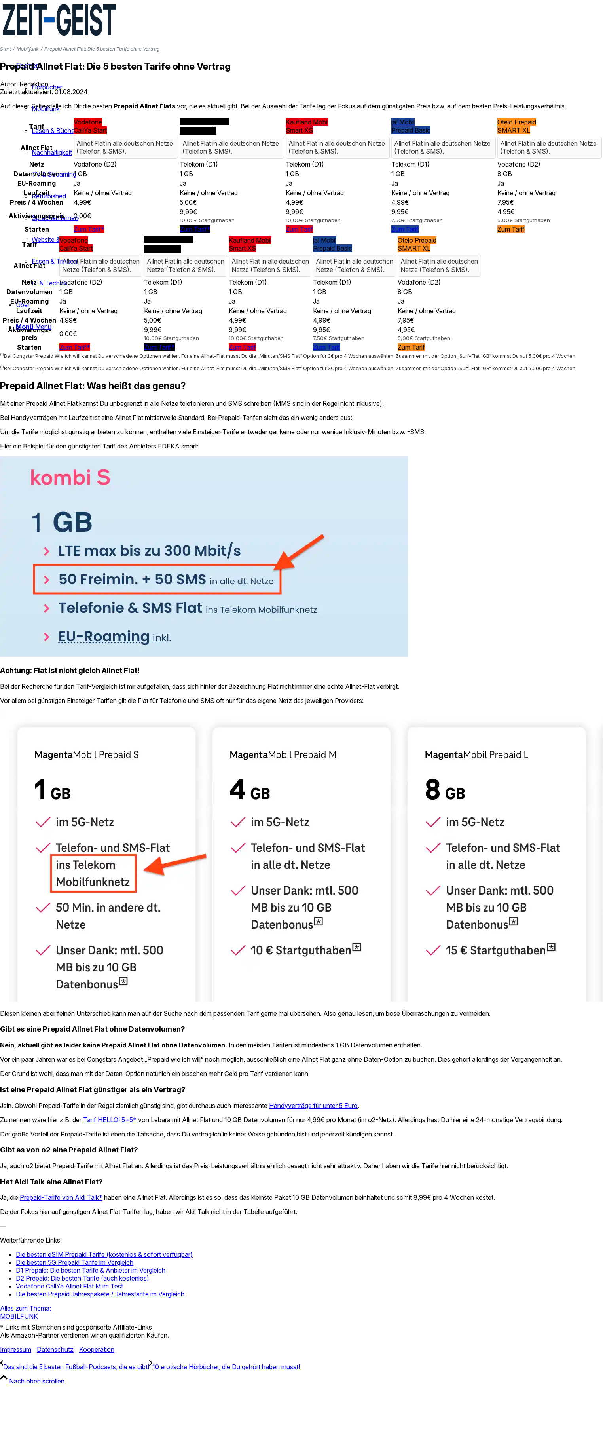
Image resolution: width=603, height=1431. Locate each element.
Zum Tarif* (89, 229)
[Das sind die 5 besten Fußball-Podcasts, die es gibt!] (74, 1367)
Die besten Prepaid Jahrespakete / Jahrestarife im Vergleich (100, 1294)
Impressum (15, 1349)
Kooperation (96, 1349)
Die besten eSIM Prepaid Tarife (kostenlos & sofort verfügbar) (104, 1254)
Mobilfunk (28, 49)
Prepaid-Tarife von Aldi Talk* (61, 1197)
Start (5, 49)
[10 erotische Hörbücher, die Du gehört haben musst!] (224, 1367)
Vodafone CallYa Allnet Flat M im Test (69, 1286)
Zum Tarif (299, 229)
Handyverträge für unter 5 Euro (313, 1106)
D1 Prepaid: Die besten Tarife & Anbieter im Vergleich (90, 1270)
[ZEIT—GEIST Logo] (59, 37)
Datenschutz (55, 1349)
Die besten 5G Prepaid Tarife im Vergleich (74, 1262)
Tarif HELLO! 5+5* (110, 1120)
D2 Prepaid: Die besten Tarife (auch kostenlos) (82, 1278)
